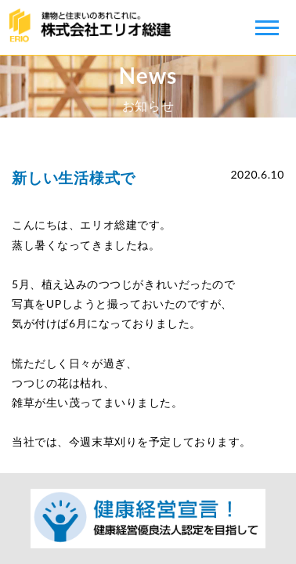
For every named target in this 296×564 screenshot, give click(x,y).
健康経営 (148, 518)
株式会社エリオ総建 (94, 27)
